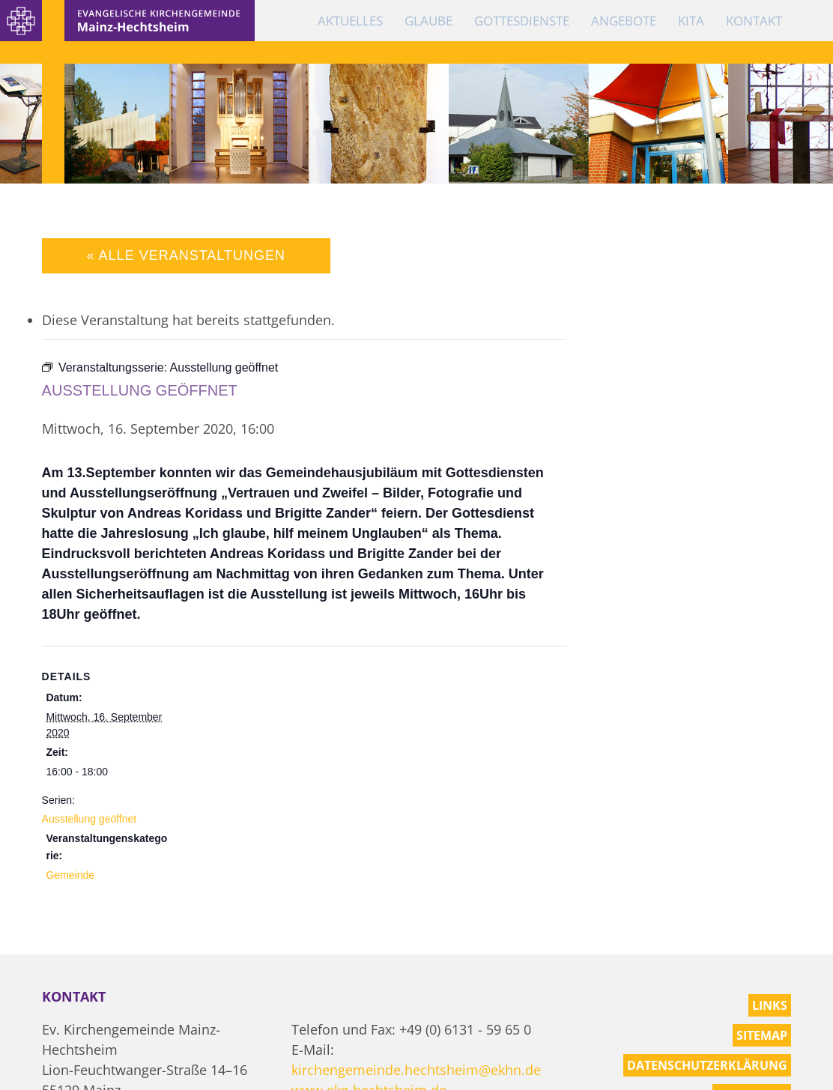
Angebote (623, 20)
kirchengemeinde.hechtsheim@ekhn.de (416, 1070)
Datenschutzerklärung (707, 1065)
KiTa (691, 20)
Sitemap (761, 1035)
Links (769, 1005)
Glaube (428, 20)
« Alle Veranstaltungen (186, 255)
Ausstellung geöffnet (89, 819)
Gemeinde (70, 875)
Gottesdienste (521, 20)
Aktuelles (350, 20)
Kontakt (754, 20)
